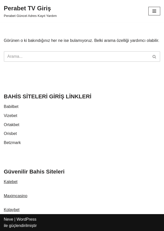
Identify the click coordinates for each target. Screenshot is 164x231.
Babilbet (11, 106)
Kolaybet (11, 210)
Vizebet (10, 115)
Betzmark (12, 142)
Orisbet (10, 133)
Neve (8, 219)
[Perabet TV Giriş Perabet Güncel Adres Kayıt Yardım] (30, 11)
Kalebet (10, 182)
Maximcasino (15, 196)
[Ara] (76, 56)
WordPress (26, 219)
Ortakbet (11, 125)
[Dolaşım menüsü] (154, 11)
